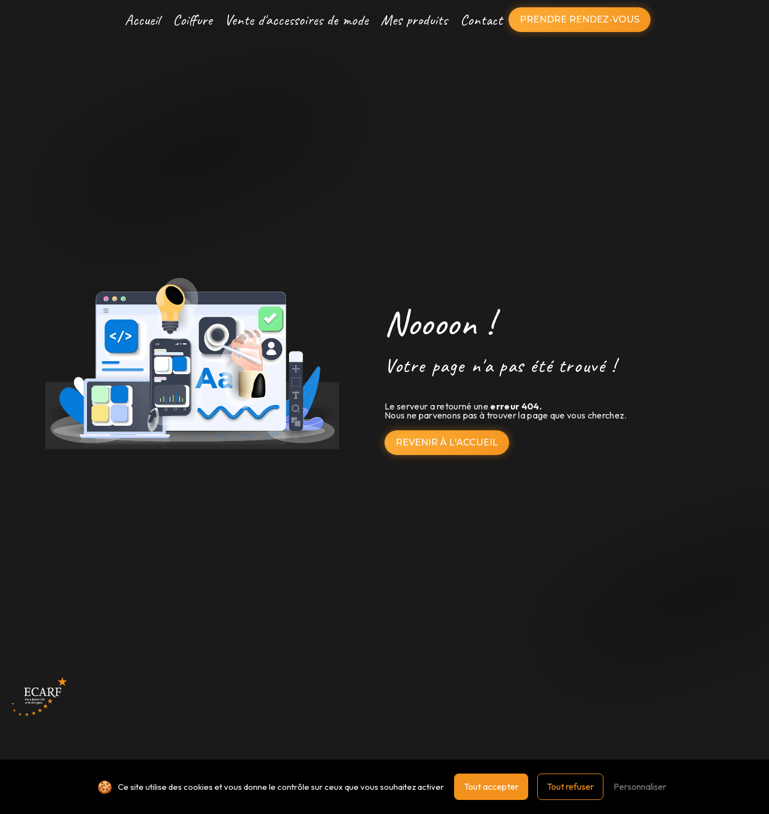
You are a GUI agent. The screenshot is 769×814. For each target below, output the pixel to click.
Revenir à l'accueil (447, 442)
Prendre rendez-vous (579, 19)
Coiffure (192, 19)
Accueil (142, 19)
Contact (481, 19)
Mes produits (414, 19)
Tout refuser (570, 786)
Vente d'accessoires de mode (296, 19)
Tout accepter (491, 786)
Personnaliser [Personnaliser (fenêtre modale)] (640, 786)
